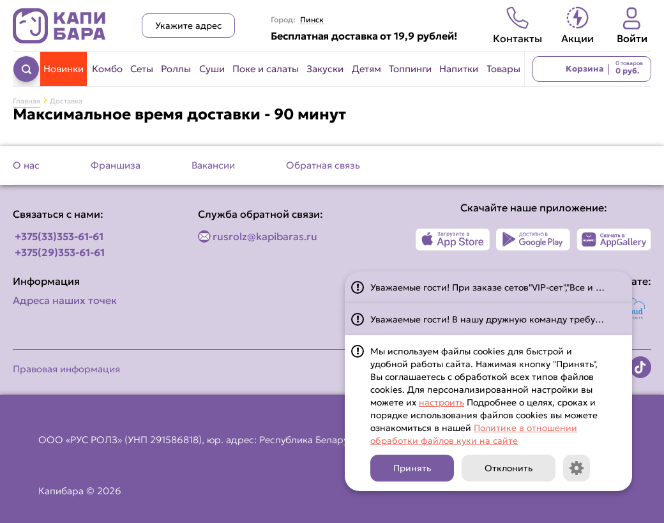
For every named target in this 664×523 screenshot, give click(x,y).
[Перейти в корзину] (591, 69)
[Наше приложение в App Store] (453, 239)
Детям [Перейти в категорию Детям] (366, 69)
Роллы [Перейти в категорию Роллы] (176, 69)
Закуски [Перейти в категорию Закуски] (324, 69)
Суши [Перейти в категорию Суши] (212, 69)
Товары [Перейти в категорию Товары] (503, 69)
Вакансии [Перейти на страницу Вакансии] (213, 165)
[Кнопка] (576, 468)
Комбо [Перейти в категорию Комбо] (107, 69)
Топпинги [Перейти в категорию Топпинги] (410, 69)
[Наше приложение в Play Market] (533, 239)
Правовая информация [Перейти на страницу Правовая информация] (66, 369)
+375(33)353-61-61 (59, 236)
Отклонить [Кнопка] (508, 468)
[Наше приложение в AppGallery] (614, 239)
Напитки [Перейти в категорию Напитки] (458, 69)
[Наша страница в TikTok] (640, 367)
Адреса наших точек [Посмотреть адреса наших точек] (65, 300)
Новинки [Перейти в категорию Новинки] (63, 69)
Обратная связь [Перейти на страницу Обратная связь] (323, 165)
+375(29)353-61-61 (60, 252)
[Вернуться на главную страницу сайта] (59, 25)
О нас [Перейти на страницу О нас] (26, 165)
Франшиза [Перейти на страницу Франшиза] (115, 165)
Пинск (312, 19)
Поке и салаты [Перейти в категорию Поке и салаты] (265, 69)
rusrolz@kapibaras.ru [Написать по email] (265, 236)
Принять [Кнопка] (412, 468)
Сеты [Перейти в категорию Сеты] (141, 69)
